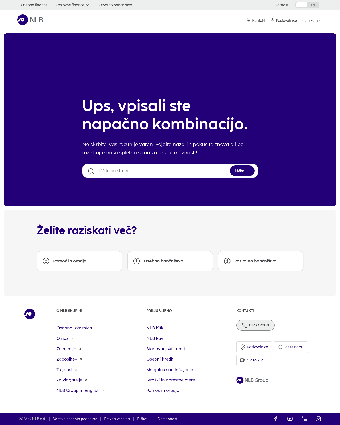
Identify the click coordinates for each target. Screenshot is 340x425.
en (313, 5)
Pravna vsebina (117, 419)
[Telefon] (255, 325)
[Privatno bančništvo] (115, 5)
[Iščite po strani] (170, 171)
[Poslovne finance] (73, 5)
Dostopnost (167, 419)
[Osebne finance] (34, 5)
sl (301, 5)
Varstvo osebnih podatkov (75, 419)
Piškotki (143, 419)
